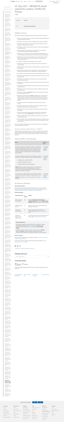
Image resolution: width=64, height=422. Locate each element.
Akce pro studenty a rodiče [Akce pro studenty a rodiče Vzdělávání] (26, 417)
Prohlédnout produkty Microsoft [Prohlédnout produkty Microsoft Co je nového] (7, 417)
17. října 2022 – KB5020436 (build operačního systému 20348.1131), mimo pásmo (8, 264)
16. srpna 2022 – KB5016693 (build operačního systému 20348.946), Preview (8, 282)
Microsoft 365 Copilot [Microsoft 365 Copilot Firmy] (34, 417)
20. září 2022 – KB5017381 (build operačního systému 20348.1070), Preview (8, 273)
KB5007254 (45, 150)
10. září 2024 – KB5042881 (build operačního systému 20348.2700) (8, 134)
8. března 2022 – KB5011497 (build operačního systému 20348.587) (8, 335)
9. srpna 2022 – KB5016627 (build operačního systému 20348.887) (8, 286)
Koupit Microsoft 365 (39, 1)
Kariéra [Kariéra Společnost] (53, 407)
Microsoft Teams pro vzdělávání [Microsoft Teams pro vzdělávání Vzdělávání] (27, 410)
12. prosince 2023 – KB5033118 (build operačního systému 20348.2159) (8, 184)
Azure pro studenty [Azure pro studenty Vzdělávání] (25, 418)
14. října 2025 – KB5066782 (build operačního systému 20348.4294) (8, 62)
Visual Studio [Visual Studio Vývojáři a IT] (43, 419)
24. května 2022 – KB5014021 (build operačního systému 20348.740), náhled (8, 308)
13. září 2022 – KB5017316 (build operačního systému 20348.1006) (8, 278)
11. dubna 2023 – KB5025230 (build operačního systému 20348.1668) (8, 218)
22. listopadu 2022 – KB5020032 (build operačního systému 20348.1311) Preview (8, 245)
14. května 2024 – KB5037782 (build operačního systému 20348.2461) (8, 157)
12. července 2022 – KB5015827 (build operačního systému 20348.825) (8, 295)
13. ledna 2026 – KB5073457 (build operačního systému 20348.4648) (8, 44)
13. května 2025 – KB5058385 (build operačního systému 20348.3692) (8, 89)
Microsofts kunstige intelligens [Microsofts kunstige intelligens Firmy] (35, 407)
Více (33, 1)
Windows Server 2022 (7, 11)
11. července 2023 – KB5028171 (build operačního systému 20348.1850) (8, 205)
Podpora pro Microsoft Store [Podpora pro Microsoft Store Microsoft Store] (16, 410)
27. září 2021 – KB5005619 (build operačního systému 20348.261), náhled (8, 390)
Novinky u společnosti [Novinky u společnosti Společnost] (54, 409)
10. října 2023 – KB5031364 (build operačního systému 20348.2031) (8, 192)
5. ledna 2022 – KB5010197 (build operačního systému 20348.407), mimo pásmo (8, 363)
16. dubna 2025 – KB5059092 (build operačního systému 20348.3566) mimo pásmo (8, 93)
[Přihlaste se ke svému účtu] (59, 1)
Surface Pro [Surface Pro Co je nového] (4, 407)
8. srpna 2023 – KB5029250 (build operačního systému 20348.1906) (8, 201)
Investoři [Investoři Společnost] (53, 413)
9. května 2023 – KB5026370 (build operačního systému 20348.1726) (8, 214)
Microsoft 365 (18, 1)
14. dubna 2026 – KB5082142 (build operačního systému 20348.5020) (8, 16)
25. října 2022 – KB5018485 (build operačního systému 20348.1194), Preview (8, 259)
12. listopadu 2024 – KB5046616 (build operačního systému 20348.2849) (8, 125)
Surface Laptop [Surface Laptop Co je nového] (5, 409)
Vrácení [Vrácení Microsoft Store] (14, 412)
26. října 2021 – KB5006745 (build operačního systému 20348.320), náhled (8, 381)
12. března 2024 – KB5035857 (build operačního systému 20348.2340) (8, 171)
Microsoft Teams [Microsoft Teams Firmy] (34, 418)
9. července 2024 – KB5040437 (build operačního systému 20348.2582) (8, 143)
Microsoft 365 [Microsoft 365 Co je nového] (5, 415)
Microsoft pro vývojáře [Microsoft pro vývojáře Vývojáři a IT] (45, 407)
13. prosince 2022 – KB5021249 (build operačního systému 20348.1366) (8, 241)
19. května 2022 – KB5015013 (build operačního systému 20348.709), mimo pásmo (8, 313)
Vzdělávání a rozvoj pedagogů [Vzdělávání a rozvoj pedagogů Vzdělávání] (26, 415)
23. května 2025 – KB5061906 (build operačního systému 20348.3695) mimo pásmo (8, 84)
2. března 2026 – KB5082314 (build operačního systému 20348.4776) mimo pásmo (8, 25)
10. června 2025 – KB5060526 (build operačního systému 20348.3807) (8, 79)
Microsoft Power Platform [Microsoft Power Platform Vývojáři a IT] (45, 416)
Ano (35, 402)
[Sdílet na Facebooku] (15, 245)
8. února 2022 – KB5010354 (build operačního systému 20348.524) (8, 345)
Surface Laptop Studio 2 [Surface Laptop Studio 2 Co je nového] (6, 410)
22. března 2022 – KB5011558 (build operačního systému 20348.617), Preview (8, 331)
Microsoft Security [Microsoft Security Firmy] (34, 409)
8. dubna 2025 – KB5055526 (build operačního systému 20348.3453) (8, 104)
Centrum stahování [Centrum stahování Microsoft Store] (15, 409)
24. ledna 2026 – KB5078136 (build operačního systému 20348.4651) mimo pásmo (8, 34)
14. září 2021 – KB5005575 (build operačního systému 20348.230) (8, 394)
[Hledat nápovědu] (57, 1)
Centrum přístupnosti (45, 274)
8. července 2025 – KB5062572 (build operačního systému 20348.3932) (8, 75)
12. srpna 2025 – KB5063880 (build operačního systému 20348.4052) (8, 70)
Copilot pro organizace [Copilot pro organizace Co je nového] (6, 412)
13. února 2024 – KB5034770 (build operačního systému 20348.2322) (8, 175)
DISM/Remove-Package (30, 225)
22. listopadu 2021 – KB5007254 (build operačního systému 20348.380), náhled (8, 373)
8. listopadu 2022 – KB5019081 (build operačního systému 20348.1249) (8, 255)
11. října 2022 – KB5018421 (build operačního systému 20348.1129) (8, 269)
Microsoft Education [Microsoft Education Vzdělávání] (25, 407)
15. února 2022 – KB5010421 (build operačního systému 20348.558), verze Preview (8, 340)
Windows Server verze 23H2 (8, 9)
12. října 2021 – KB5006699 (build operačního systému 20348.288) (8, 386)
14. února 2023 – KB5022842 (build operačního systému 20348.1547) (8, 227)
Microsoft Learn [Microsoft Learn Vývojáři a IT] (44, 409)
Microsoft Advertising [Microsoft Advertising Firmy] (34, 415)
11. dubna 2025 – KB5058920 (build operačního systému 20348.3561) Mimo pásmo (8, 99)
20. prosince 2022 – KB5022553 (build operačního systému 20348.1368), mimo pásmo (8, 236)
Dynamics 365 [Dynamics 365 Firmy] (33, 412)
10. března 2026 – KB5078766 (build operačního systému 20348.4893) (8, 20)
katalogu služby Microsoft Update (40, 216)
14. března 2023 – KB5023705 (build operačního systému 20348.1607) (8, 223)
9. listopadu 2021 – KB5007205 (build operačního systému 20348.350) (8, 377)
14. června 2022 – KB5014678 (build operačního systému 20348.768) (8, 304)
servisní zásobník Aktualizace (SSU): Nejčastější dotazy (32, 190)
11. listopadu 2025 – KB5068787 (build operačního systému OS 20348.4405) (8, 53)
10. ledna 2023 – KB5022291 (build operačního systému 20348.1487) (8, 231)
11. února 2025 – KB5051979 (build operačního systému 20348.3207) (8, 112)
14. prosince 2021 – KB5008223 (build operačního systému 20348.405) (8, 368)
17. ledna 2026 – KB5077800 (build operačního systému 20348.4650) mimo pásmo (8, 39)
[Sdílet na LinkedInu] (17, 245)
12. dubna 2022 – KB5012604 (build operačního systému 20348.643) (8, 326)
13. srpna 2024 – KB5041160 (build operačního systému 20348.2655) (8, 138)
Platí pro (16, 14)
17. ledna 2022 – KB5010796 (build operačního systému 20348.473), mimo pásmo (8, 354)
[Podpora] (13, 1)
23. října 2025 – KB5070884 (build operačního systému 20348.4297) (8, 57)
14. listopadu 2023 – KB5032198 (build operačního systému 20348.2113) (8, 188)
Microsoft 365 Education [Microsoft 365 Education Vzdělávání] (26, 412)
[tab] (18, 264)
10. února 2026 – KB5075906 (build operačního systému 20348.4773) (8, 29)
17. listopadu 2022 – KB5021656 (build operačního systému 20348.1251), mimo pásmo (8, 250)
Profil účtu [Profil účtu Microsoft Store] (14, 407)
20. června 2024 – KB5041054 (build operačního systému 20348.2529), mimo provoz (8, 147)
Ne (40, 402)
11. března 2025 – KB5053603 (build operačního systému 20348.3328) (8, 108)
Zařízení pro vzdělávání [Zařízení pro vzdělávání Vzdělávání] (26, 409)
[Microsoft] (6, 1)
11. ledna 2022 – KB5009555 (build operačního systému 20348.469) (8, 359)
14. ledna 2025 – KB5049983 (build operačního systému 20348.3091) (8, 117)
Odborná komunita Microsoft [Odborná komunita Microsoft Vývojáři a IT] (45, 413)
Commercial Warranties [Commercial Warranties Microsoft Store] (16, 417)
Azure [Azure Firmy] (32, 410)
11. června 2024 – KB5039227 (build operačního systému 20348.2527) (8, 152)
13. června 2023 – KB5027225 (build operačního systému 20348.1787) (8, 210)
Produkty (25, 1)
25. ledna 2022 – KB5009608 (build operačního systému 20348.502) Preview (8, 349)
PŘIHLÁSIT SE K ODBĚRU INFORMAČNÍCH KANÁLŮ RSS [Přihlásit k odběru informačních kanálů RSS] (25, 248)
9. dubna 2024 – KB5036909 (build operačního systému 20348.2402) (8, 161)
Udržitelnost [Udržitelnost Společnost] (53, 414)
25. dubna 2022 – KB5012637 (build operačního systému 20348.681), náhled (8, 322)
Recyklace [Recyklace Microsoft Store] (14, 415)
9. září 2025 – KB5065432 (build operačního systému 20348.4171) (8, 66)
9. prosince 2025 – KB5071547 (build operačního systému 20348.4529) (8, 49)
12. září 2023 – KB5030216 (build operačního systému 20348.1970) (8, 197)
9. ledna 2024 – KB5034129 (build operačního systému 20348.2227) (8, 179)
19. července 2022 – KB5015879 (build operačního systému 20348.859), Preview (8, 291)
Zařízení (29, 1)
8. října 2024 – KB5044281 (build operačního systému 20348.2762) (8, 130)
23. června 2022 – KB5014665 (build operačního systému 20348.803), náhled (8, 299)
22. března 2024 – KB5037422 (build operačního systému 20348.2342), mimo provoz (8, 166)
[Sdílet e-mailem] (19, 245)
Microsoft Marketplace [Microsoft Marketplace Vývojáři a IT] (45, 414)
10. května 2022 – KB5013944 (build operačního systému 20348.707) (8, 318)
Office (22, 1)
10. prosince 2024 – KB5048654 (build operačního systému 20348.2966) (8, 121)
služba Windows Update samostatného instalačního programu (30, 229)
